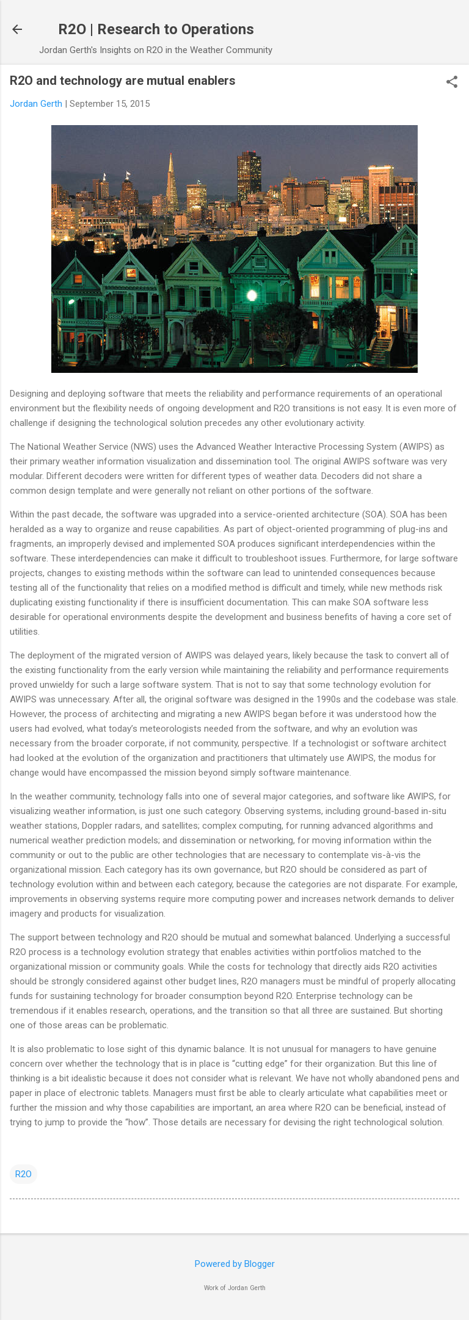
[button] (452, 83)
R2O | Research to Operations (156, 29)
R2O (23, 1174)
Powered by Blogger (235, 1263)
